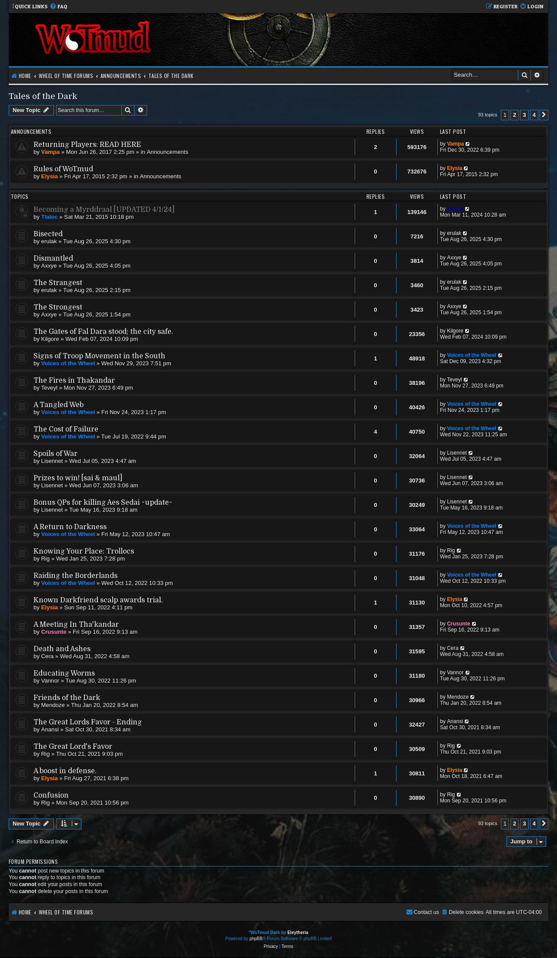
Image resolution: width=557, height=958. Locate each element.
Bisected (48, 234)
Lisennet (52, 461)
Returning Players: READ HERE (87, 145)
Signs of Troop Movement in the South (99, 356)
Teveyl (49, 387)
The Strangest (58, 283)
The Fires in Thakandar (74, 380)
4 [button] (534, 115)
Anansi (50, 729)
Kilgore (50, 339)
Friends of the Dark (67, 698)
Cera (47, 656)
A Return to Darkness (70, 527)
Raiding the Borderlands (75, 576)
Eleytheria (297, 932)
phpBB (255, 938)
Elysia (49, 176)
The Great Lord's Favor (73, 747)
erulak (49, 241)
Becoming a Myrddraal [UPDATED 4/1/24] (104, 210)
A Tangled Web (59, 405)
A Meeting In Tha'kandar (76, 624)
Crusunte (54, 631)
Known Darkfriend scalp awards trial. (98, 600)
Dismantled (53, 258)
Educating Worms (64, 673)
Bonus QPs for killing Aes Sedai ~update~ (103, 502)
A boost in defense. (65, 771)
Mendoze (53, 705)
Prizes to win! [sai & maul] (78, 478)
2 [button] (514, 115)
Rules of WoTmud (63, 169)
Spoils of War (55, 454)
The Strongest (58, 307)
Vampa (50, 152)
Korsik (455, 209)
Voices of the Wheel (68, 363)
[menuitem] (58, 7)
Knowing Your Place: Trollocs (84, 551)
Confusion (51, 795)
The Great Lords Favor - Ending (88, 722)
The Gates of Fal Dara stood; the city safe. (103, 332)
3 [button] (524, 115)
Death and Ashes (62, 649)
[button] (544, 115)
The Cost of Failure (66, 429)
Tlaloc (49, 217)
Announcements (167, 152)
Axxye (49, 265)
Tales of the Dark (43, 96)
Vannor (50, 680)
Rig (45, 558)
